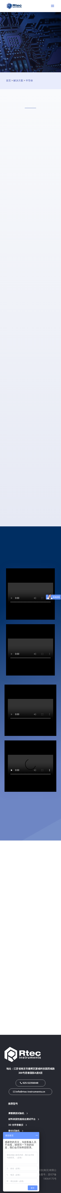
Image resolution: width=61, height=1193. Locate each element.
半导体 (29, 80)
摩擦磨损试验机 (16, 1113)
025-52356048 (30, 1082)
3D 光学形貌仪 (15, 1124)
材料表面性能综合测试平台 (21, 1119)
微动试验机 (14, 1130)
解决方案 (18, 80)
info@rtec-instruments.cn (30, 1091)
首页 (8, 80)
